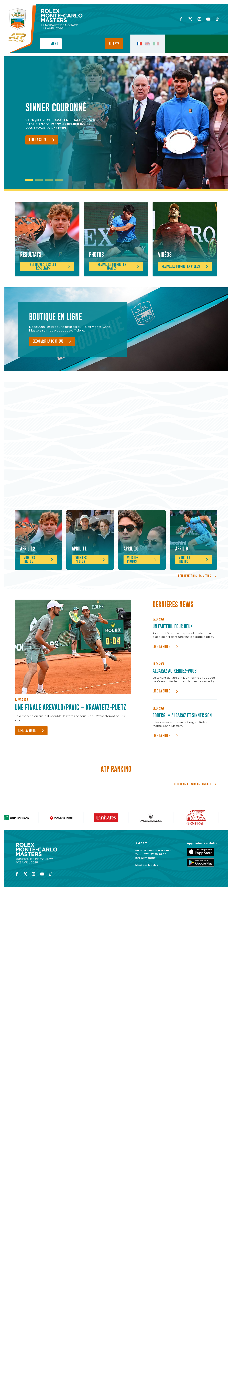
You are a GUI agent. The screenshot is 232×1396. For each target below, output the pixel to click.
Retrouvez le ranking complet (192, 826)
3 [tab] (49, 180)
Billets (114, 43)
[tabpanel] (63, 123)
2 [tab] (39, 180)
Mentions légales (146, 907)
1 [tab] (29, 180)
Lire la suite (37, 140)
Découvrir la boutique (48, 366)
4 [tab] (59, 180)
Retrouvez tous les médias (194, 618)
